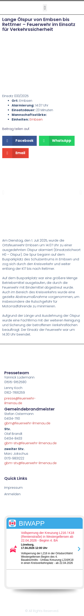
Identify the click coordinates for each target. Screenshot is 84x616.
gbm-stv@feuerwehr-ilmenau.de (30, 443)
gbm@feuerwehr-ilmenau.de (27, 423)
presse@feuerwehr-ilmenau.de (20, 400)
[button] (45, 7)
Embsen (36, 119)
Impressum (13, 487)
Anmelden (12, 494)
